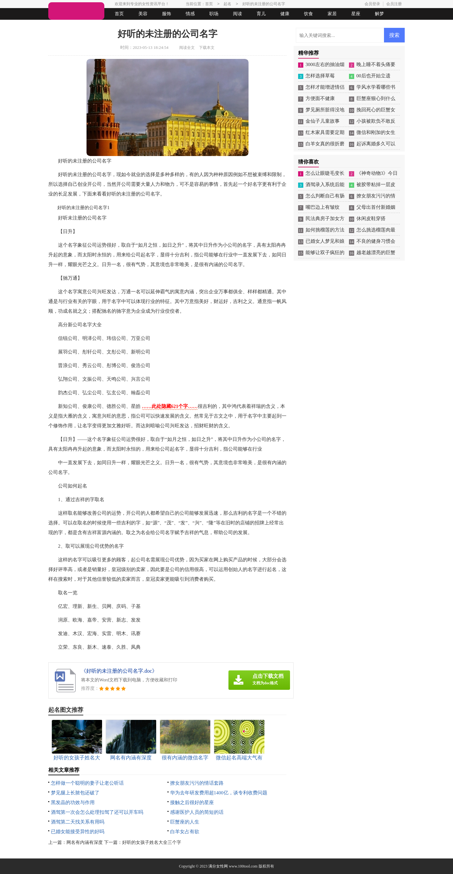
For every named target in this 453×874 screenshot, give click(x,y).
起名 (131, 25)
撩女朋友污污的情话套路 (197, 783)
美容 (142, 13)
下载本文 (207, 47)
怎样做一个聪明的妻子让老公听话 (87, 783)
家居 (332, 13)
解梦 (379, 13)
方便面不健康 (320, 98)
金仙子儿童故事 (323, 121)
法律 (108, 25)
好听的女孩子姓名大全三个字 (151, 842)
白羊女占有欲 (184, 831)
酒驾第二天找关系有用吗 (77, 821)
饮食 (308, 13)
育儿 (261, 13)
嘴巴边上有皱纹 (323, 207)
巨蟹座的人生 (184, 821)
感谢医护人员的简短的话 (197, 812)
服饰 (166, 13)
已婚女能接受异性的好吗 (77, 831)
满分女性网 (218, 866)
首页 (119, 13)
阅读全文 (187, 47)
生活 (60, 25)
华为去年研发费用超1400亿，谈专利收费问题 (218, 792)
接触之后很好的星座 (192, 802)
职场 (213, 13)
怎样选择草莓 (320, 75)
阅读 (237, 13)
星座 (355, 13)
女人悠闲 (85, 25)
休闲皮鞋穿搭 (371, 218)
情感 (190, 13)
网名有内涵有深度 (84, 842)
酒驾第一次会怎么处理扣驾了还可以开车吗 (97, 812)
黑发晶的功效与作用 (73, 802)
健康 (284, 13)
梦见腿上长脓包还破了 (75, 792)
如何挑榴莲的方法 (325, 229)
